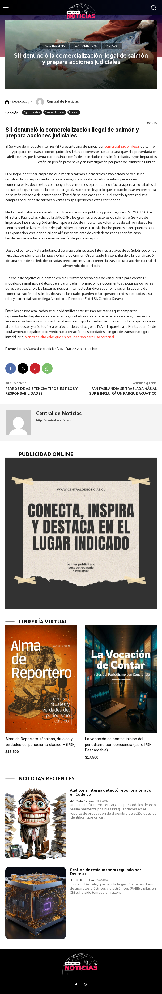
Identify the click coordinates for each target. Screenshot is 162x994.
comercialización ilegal (122, 147)
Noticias (112, 46)
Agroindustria (54, 46)
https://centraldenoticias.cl (54, 420)
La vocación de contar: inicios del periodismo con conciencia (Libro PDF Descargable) (118, 744)
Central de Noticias (63, 102)
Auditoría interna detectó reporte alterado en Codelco (110, 792)
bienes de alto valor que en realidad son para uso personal (69, 337)
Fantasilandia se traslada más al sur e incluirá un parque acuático (123, 391)
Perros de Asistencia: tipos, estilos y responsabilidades (41, 391)
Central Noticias (85, 46)
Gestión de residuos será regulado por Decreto (105, 872)
